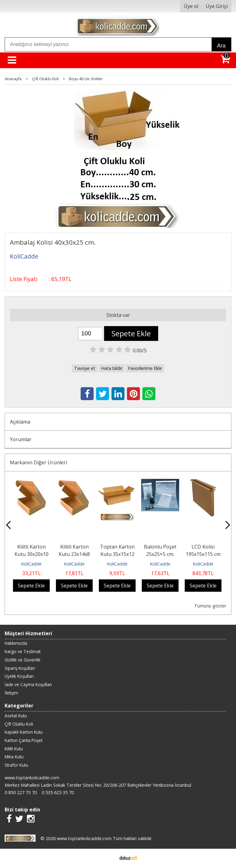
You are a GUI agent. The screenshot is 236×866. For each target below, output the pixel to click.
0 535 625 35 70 (58, 792)
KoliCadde (31, 564)
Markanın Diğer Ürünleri (38, 462)
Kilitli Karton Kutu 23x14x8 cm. (74, 554)
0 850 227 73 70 (21, 792)
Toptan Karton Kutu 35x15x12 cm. (117, 554)
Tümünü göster (210, 606)
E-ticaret (108, 857)
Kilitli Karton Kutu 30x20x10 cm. (31, 554)
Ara (221, 46)
